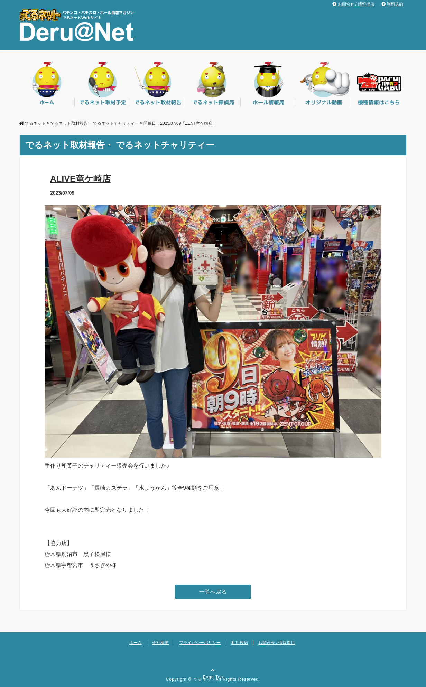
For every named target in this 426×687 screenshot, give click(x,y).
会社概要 (160, 642)
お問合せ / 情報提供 (353, 4)
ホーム (135, 642)
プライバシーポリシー (200, 642)
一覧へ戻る (213, 592)
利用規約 (392, 4)
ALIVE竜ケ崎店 (80, 178)
